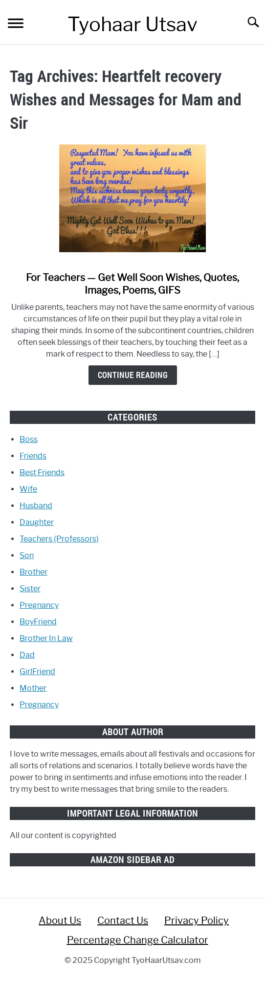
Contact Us (122, 920)
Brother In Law (46, 638)
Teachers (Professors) (59, 538)
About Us (60, 920)
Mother (33, 688)
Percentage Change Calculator (137, 940)
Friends (33, 455)
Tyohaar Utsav (132, 24)
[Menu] (15, 25)
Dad (27, 655)
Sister (30, 588)
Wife (28, 489)
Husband (36, 505)
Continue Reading (133, 375)
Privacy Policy (196, 920)
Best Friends (42, 472)
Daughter (37, 522)
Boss (29, 439)
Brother (33, 572)
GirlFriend (37, 671)
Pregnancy (39, 605)
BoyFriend (38, 621)
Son (27, 555)
